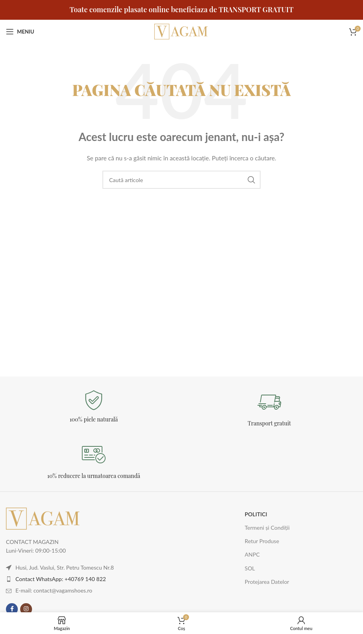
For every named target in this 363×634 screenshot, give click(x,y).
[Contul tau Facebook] (12, 609)
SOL (250, 568)
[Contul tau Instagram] (26, 609)
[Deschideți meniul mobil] (20, 32)
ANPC (252, 554)
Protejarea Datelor (267, 581)
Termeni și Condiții (267, 527)
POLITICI (256, 514)
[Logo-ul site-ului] (181, 31)
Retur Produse (262, 541)
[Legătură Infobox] (94, 406)
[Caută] (181, 180)
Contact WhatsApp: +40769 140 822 (60, 579)
